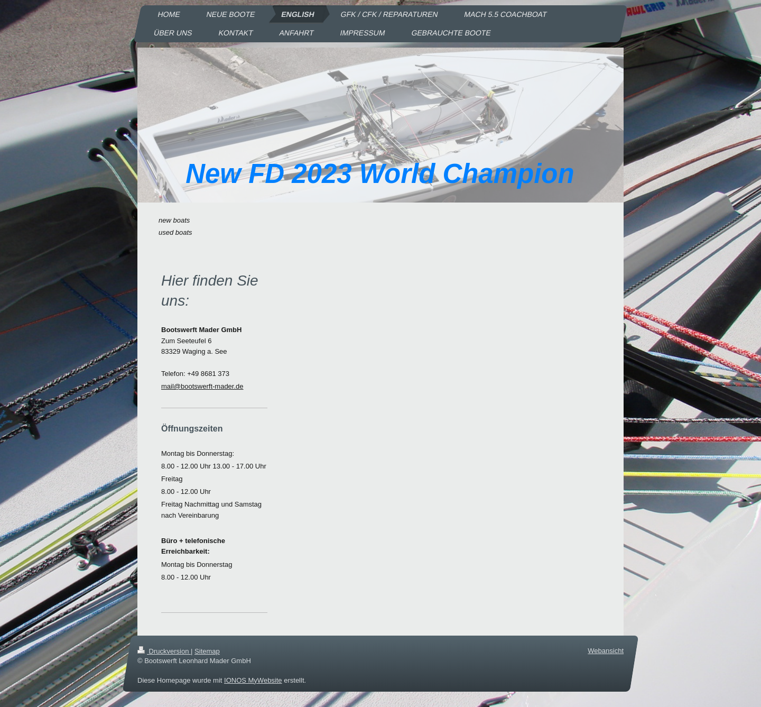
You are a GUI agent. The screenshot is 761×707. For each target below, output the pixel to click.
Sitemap (207, 651)
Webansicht (606, 651)
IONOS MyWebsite (253, 680)
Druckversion (164, 651)
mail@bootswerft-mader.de (202, 386)
